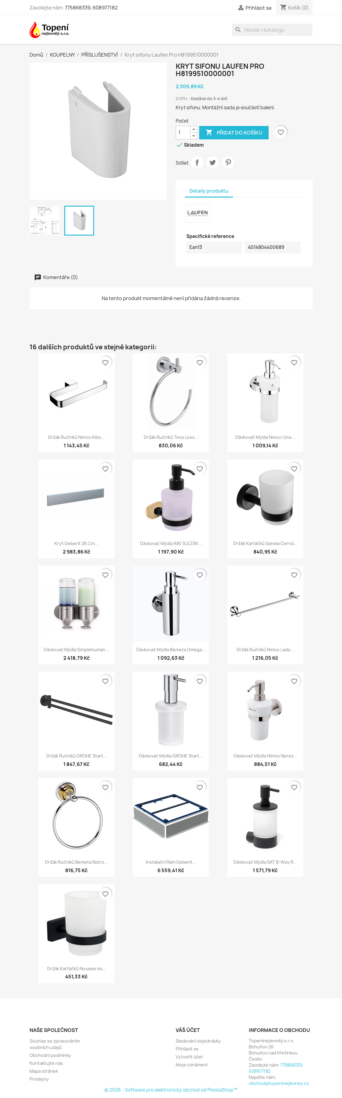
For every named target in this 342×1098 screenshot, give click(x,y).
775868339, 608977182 (91, 7)
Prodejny (39, 1079)
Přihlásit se (187, 1049)
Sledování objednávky (198, 1041)
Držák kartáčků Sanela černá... (265, 543)
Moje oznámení (191, 1065)
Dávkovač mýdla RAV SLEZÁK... (171, 543)
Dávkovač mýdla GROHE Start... (171, 756)
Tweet (212, 162)
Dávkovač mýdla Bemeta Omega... (171, 649)
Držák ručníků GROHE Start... (76, 756)
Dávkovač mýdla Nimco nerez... (265, 756)
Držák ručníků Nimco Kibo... (76, 437)
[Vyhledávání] (272, 30)
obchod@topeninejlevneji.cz (279, 1083)
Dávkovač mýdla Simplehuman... (76, 649)
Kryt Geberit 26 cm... (76, 543)
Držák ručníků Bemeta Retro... (76, 862)
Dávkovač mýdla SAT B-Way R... (265, 862)
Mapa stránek (44, 1071)
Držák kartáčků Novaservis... (76, 968)
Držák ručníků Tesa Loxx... (171, 437)
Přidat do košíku (234, 133)
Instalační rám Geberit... (171, 862)
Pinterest (228, 162)
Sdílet (197, 162)
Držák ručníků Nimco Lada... (265, 649)
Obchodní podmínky (50, 1055)
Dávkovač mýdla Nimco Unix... (265, 437)
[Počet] (183, 132)
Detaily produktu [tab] (208, 191)
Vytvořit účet (189, 1057)
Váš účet (188, 1030)
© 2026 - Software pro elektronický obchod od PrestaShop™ (171, 1090)
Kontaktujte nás (46, 1063)
